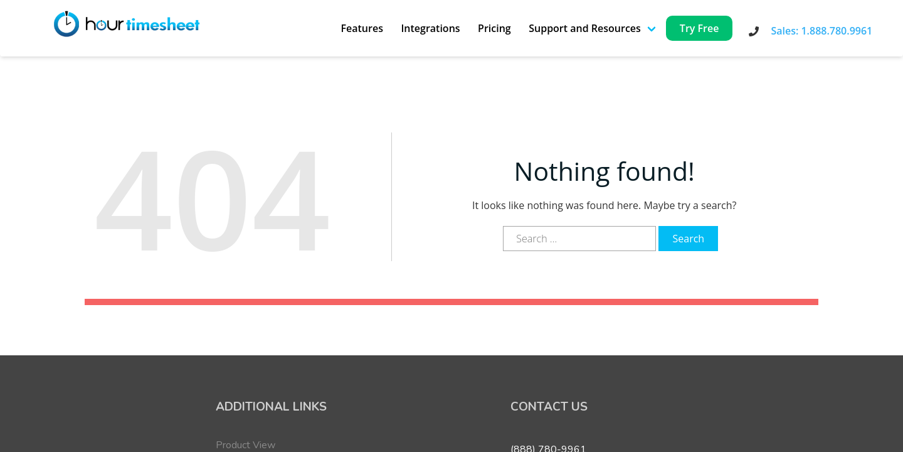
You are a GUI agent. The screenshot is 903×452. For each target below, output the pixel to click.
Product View (245, 445)
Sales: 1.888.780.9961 (821, 31)
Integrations (430, 28)
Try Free (699, 28)
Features (362, 28)
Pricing (494, 28)
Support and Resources (585, 28)
